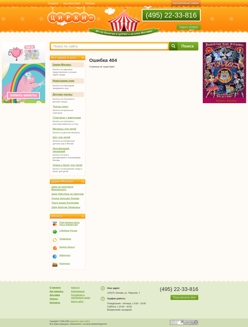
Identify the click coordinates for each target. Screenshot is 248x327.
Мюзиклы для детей (64, 129)
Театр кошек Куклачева (65, 202)
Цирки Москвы (62, 64)
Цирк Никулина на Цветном (67, 194)
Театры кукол (60, 106)
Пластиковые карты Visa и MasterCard (69, 223)
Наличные (64, 263)
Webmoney (65, 255)
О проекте (53, 3)
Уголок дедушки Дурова (65, 198)
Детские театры (62, 94)
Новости (75, 287)
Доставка (55, 295)
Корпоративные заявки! (186, 3)
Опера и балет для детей (67, 165)
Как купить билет (72, 3)
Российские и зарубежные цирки (80, 296)
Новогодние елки (63, 80)
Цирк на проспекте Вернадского (62, 188)
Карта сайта (77, 301)
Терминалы (65, 239)
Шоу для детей (61, 137)
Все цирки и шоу (63, 57)
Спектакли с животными (67, 117)
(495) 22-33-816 (171, 15)
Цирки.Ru (74, 321)
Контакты (90, 3)
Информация (78, 291)
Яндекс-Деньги (67, 247)
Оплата (56, 216)
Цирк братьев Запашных (65, 207)
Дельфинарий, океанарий (61, 150)
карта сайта (84, 321)
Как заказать (56, 291)
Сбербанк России (68, 230)
